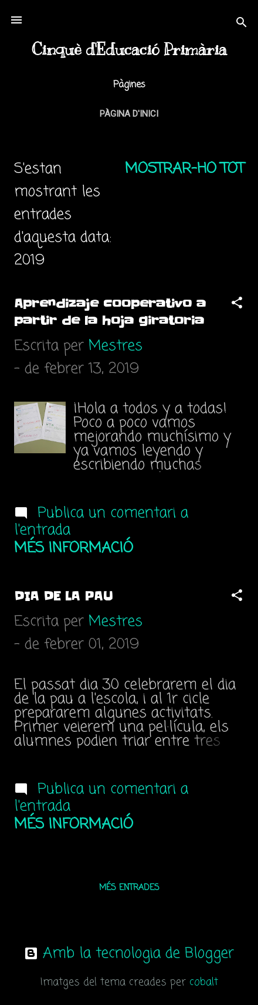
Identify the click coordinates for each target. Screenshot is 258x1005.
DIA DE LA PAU (63, 596)
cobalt (203, 982)
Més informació (73, 548)
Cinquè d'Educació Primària (129, 49)
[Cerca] (242, 24)
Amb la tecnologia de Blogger (129, 953)
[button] (237, 304)
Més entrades (129, 888)
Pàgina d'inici (129, 113)
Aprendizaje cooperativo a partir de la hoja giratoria (110, 312)
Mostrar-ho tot (184, 169)
